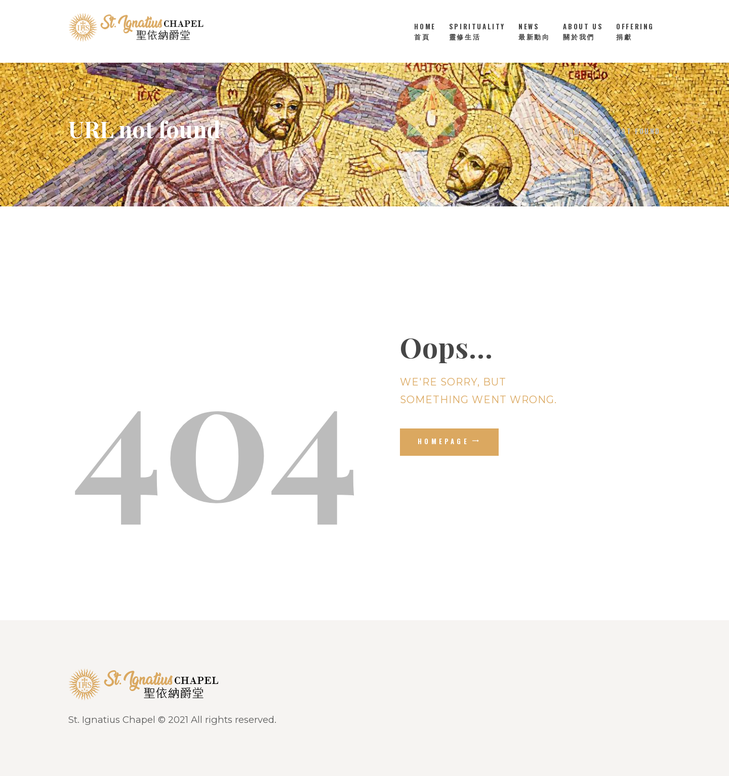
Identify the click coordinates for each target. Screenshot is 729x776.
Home (574, 131)
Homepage (443, 441)
